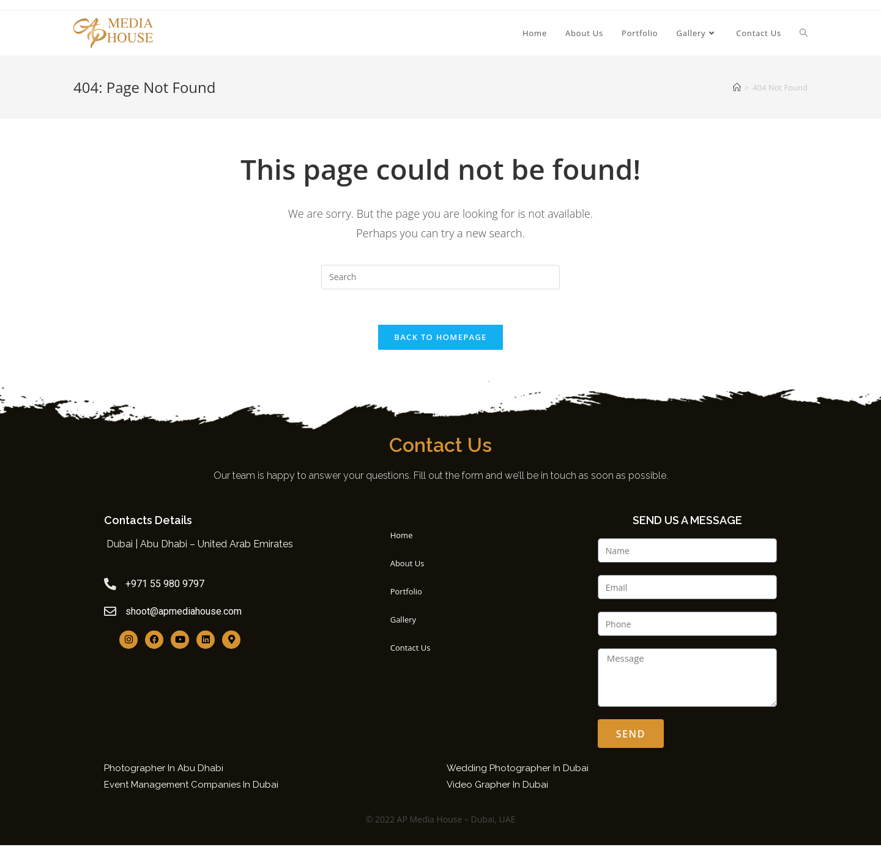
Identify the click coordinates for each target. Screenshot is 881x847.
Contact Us (413, 649)
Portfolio (409, 593)
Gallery (406, 621)
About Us (410, 565)
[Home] (737, 87)
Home (404, 536)
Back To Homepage (440, 338)
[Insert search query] (440, 277)
